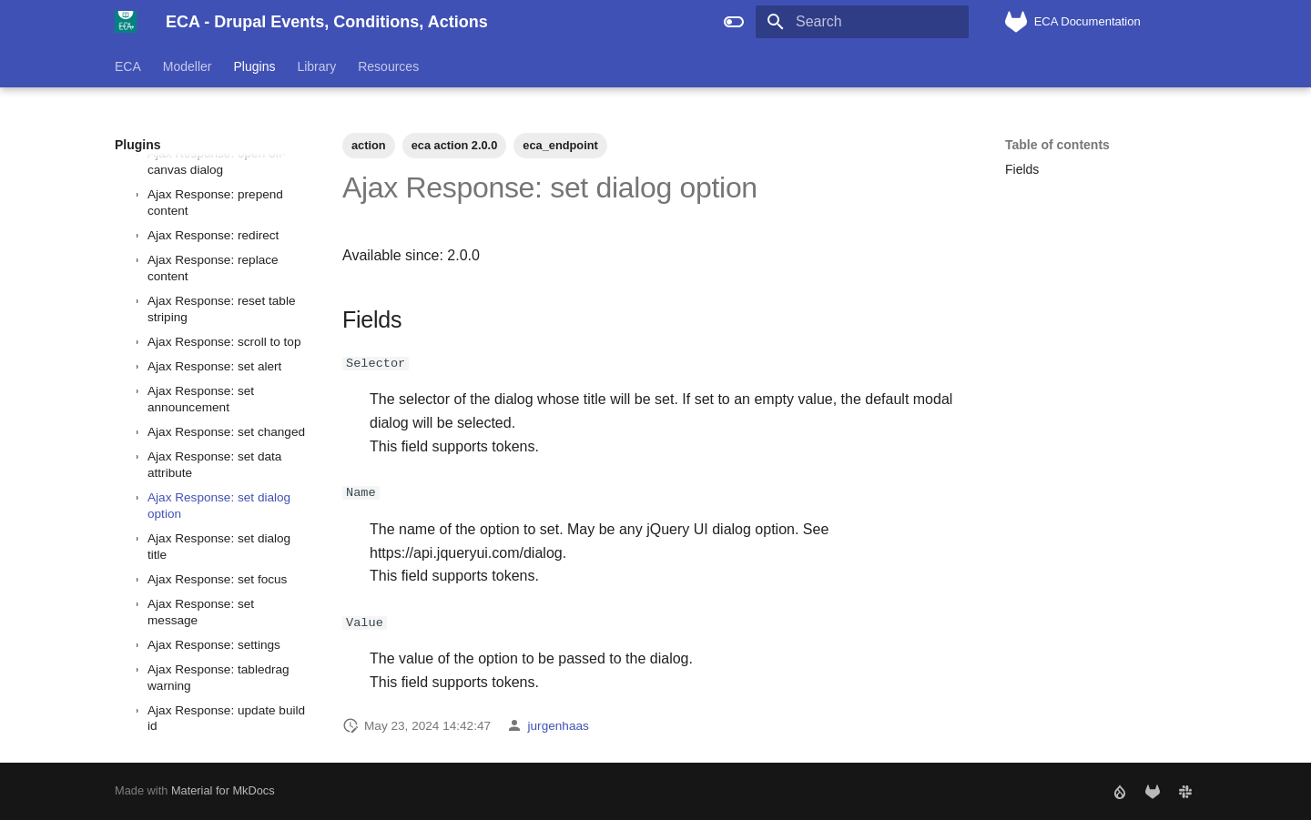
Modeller (187, 66)
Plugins (255, 66)
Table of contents (1057, 144)
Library (316, 66)
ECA (128, 66)
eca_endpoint (560, 145)
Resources (388, 66)
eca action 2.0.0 (455, 145)
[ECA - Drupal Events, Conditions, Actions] (125, 22)
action (368, 145)
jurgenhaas (558, 725)
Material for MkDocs (223, 790)
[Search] (862, 21)
